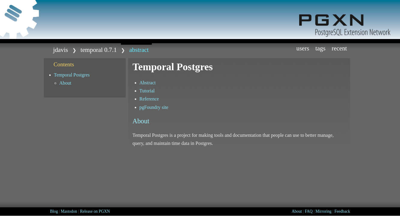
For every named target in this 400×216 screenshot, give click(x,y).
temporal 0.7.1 (98, 49)
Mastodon (69, 211)
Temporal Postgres (72, 74)
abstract (139, 49)
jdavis (60, 49)
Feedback (342, 211)
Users (302, 48)
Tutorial (147, 90)
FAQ (309, 211)
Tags (320, 48)
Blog (54, 211)
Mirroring (323, 211)
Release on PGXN (95, 211)
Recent (339, 48)
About (65, 83)
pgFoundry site (154, 107)
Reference (149, 98)
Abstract (148, 82)
